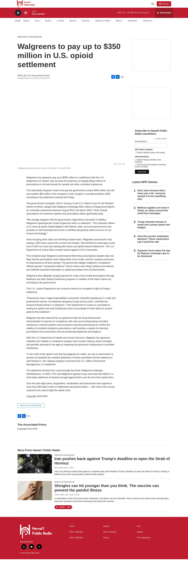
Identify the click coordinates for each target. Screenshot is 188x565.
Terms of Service (109, 538)
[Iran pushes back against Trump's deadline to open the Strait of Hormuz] (34, 469)
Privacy (106, 543)
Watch (72, 27)
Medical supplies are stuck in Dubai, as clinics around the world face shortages (153, 216)
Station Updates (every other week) (151, 158)
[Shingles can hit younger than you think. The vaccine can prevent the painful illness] (34, 496)
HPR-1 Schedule (76, 538)
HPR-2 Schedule (76, 543)
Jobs (139, 532)
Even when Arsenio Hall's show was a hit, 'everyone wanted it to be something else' (151, 200)
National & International (29, 42)
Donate (167, 6)
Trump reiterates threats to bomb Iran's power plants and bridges (153, 230)
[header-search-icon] (153, 7)
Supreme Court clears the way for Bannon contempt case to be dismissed (153, 259)
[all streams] (164, 18)
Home (18, 27)
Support (140, 538)
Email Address (141, 147)
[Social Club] (151, 108)
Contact (106, 532)
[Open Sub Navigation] (31, 27)
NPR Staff (58, 473)
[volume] (26, 18)
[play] (18, 18)
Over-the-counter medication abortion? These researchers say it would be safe (153, 245)
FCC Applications (143, 543)
